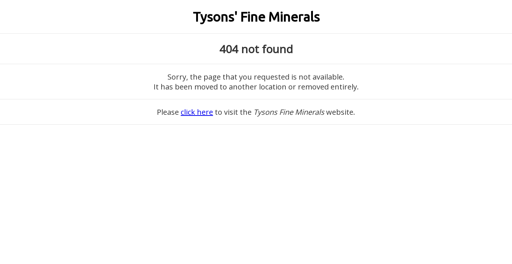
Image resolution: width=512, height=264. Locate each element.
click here (197, 112)
